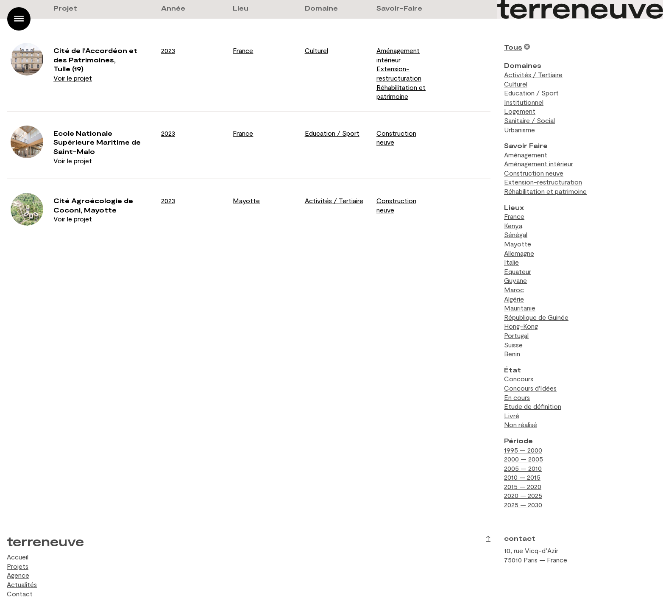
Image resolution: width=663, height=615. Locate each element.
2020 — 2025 (523, 495)
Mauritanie (519, 308)
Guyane (515, 280)
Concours (518, 379)
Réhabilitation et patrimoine (545, 191)
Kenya (513, 225)
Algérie (514, 299)
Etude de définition (532, 406)
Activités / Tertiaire (334, 200)
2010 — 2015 (522, 477)
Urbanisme (519, 130)
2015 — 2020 (522, 486)
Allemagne (519, 253)
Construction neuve (533, 173)
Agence (18, 575)
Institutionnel (523, 102)
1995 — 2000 (523, 450)
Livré (511, 415)
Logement (519, 111)
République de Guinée (536, 317)
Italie (511, 262)
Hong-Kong (521, 326)
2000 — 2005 (523, 459)
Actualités (22, 584)
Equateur (517, 271)
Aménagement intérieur (538, 163)
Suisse (513, 345)
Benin (512, 353)
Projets (17, 566)
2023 (168, 50)
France (243, 50)
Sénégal (515, 234)
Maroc (514, 289)
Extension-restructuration (543, 182)
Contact (20, 594)
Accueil (17, 557)
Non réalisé (520, 424)
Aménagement (525, 155)
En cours (517, 397)
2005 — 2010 (523, 468)
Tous (513, 47)
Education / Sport (332, 133)
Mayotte (246, 200)
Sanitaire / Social (529, 120)
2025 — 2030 (523, 504)
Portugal (516, 335)
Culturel (316, 50)
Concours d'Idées (530, 388)
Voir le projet (72, 78)
